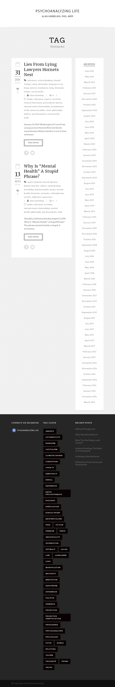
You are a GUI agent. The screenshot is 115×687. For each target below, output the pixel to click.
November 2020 (89, 99)
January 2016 (89, 391)
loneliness (43, 88)
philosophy (57, 110)
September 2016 (89, 380)
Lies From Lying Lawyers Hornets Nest (41, 69)
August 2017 (89, 318)
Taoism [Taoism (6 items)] (49, 655)
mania (53, 190)
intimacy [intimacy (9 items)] (50, 549)
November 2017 (89, 301)
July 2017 (89, 324)
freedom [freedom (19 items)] (50, 531)
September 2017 (89, 312)
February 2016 (89, 385)
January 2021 (89, 93)
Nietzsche (59, 88)
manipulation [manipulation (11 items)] (53, 567)
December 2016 (89, 363)
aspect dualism (34, 182)
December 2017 (89, 295)
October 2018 (89, 239)
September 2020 (89, 110)
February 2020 (89, 150)
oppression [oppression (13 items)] (51, 592)
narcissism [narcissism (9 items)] (51, 586)
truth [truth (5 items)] (49, 667)
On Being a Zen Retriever (87, 456)
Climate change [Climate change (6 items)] (54, 455)
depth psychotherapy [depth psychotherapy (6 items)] (54, 493)
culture (43, 186)
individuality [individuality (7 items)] (53, 537)
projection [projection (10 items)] (51, 610)
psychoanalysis (39, 114)
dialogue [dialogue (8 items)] (50, 500)
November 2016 (89, 368)
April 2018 (89, 273)
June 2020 (89, 127)
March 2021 (89, 82)
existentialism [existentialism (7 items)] (54, 519)
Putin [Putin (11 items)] (48, 643)
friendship (29, 190)
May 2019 (89, 200)
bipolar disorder (31, 186)
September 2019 (89, 178)
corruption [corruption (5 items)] (52, 461)
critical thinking (45, 80)
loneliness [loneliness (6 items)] (61, 555)
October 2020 (89, 105)
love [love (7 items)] (48, 561)
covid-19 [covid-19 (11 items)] (50, 467)
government (49, 103)
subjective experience (42, 197)
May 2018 (89, 267)
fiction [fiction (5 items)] (59, 525)
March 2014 (89, 402)
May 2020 (89, 133)
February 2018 (89, 284)
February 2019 (89, 217)
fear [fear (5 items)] (48, 525)
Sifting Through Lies (85, 429)
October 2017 (89, 307)
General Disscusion (33, 103)
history (59, 103)
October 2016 (89, 374)
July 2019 (89, 189)
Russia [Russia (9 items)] (60, 643)
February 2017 (89, 352)
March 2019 (89, 211)
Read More (33, 143)
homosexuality (42, 190)
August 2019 (89, 183)
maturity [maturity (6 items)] (51, 573)
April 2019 (89, 206)
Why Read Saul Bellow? (86, 435)
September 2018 (89, 245)
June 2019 (89, 194)
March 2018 (89, 279)
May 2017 (89, 335)
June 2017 (89, 329)
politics (27, 114)
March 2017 (89, 346)
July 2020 (89, 121)
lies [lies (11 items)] (48, 555)
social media (37, 92)
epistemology (54, 186)
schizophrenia (57, 193)
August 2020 (89, 116)
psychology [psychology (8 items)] (52, 637)
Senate (27, 92)
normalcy (45, 193)
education (38, 99)
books (30, 99)
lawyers (33, 88)
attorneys (32, 80)
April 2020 (89, 138)
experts (47, 99)
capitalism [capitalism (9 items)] (51, 449)
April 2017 (89, 340)
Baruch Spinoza (50, 182)
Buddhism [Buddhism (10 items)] (50, 443)
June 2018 (89, 262)
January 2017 (89, 357)
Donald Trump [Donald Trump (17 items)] (53, 513)
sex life (27, 197)
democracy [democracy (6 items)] (51, 474)
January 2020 (89, 155)
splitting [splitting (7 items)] (51, 649)
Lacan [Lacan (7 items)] (64, 549)
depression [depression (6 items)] (51, 486)
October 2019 (89, 172)
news (48, 110)
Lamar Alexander (39, 84)
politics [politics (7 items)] (50, 598)
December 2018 (89, 228)
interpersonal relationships (37, 107)
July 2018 (89, 256)
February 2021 (89, 88)
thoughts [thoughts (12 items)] (51, 661)
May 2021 (89, 77)
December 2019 (89, 161)
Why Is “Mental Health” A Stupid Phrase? (41, 171)
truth (26, 118)
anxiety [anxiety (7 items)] (50, 431)
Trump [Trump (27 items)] (64, 661)
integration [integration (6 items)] (52, 543)
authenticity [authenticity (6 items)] (53, 437)
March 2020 (89, 144)
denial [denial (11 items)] (49, 480)
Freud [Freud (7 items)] (62, 531)
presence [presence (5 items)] (50, 604)
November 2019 (89, 166)
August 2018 (89, 251)
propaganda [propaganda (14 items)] (52, 625)
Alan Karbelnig (37, 95)
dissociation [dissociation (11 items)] (52, 507)
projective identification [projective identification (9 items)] (53, 617)
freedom (56, 99)
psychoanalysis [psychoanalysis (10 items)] (54, 631)
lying (51, 88)
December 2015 (89, 397)
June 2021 (89, 71)
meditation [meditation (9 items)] (51, 580)
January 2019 (89, 223)
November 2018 (89, 234)
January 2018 (89, 290)
